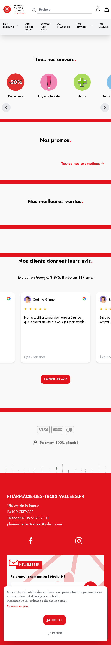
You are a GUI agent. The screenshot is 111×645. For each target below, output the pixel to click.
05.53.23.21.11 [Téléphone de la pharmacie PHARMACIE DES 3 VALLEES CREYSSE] (37, 520)
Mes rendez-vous (29, 26)
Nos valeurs (103, 25)
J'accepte (54, 620)
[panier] (106, 9)
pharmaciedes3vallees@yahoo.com (35, 526)
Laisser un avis (55, 379)
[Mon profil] (97, 8)
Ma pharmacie (63, 25)
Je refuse (56, 633)
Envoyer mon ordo (45, 26)
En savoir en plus (17, 606)
